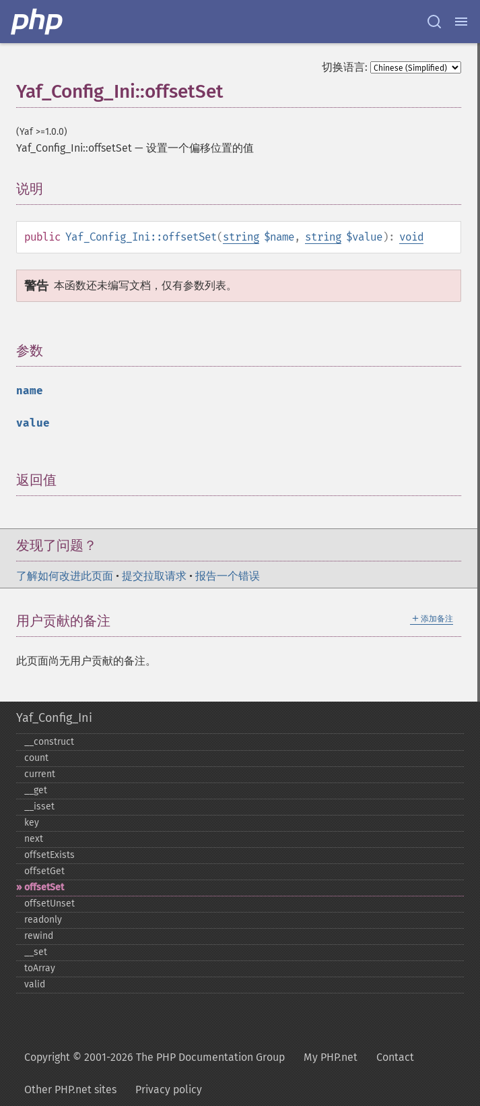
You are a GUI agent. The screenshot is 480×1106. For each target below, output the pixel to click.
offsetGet (44, 871)
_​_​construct (49, 741)
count (36, 758)
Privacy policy (168, 1089)
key (31, 822)
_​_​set (35, 952)
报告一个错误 (227, 576)
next (33, 838)
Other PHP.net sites (70, 1089)
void (411, 237)
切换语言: (345, 67)
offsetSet (44, 887)
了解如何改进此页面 (64, 576)
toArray (39, 968)
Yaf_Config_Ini (54, 717)
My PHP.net (330, 1057)
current (39, 774)
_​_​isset (39, 806)
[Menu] (461, 21)
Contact (395, 1057)
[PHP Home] (38, 21)
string (241, 237)
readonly (43, 919)
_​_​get (35, 790)
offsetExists (49, 855)
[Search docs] (434, 21)
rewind (38, 936)
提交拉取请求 (154, 576)
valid (34, 984)
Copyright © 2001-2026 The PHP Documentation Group (154, 1057)
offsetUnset (49, 903)
